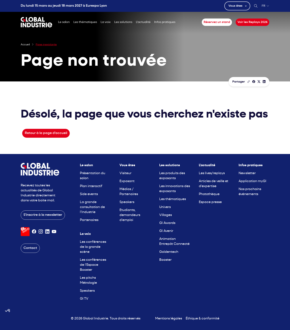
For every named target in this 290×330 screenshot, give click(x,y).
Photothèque (209, 194)
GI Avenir (166, 231)
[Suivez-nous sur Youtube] (54, 231)
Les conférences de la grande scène (93, 247)
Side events (89, 194)
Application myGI (252, 181)
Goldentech (168, 252)
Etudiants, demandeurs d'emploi (129, 215)
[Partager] (253, 81)
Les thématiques (85, 22)
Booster (165, 260)
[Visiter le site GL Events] (25, 231)
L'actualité (143, 22)
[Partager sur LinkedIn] (264, 81)
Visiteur (125, 173)
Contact (30, 248)
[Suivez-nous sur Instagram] (40, 231)
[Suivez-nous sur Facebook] (34, 231)
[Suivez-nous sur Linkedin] (47, 231)
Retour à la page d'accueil (46, 133)
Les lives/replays (212, 173)
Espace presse (210, 202)
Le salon (64, 22)
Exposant (126, 181)
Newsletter (247, 173)
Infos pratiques (164, 22)
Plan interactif (91, 186)
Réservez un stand (217, 22)
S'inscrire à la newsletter (42, 215)
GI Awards (167, 223)
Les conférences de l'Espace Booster (93, 265)
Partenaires (89, 220)
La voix (106, 22)
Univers (165, 207)
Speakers (87, 291)
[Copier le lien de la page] (248, 81)
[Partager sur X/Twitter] (258, 81)
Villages (165, 215)
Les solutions (123, 22)
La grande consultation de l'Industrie (92, 207)
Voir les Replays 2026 (252, 22)
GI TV (84, 299)
